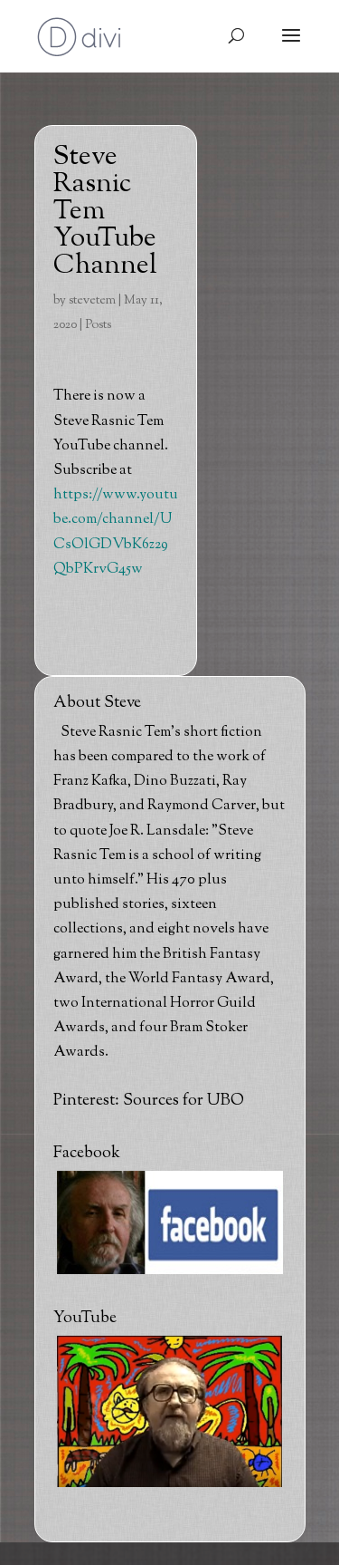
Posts (98, 325)
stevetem (92, 301)
